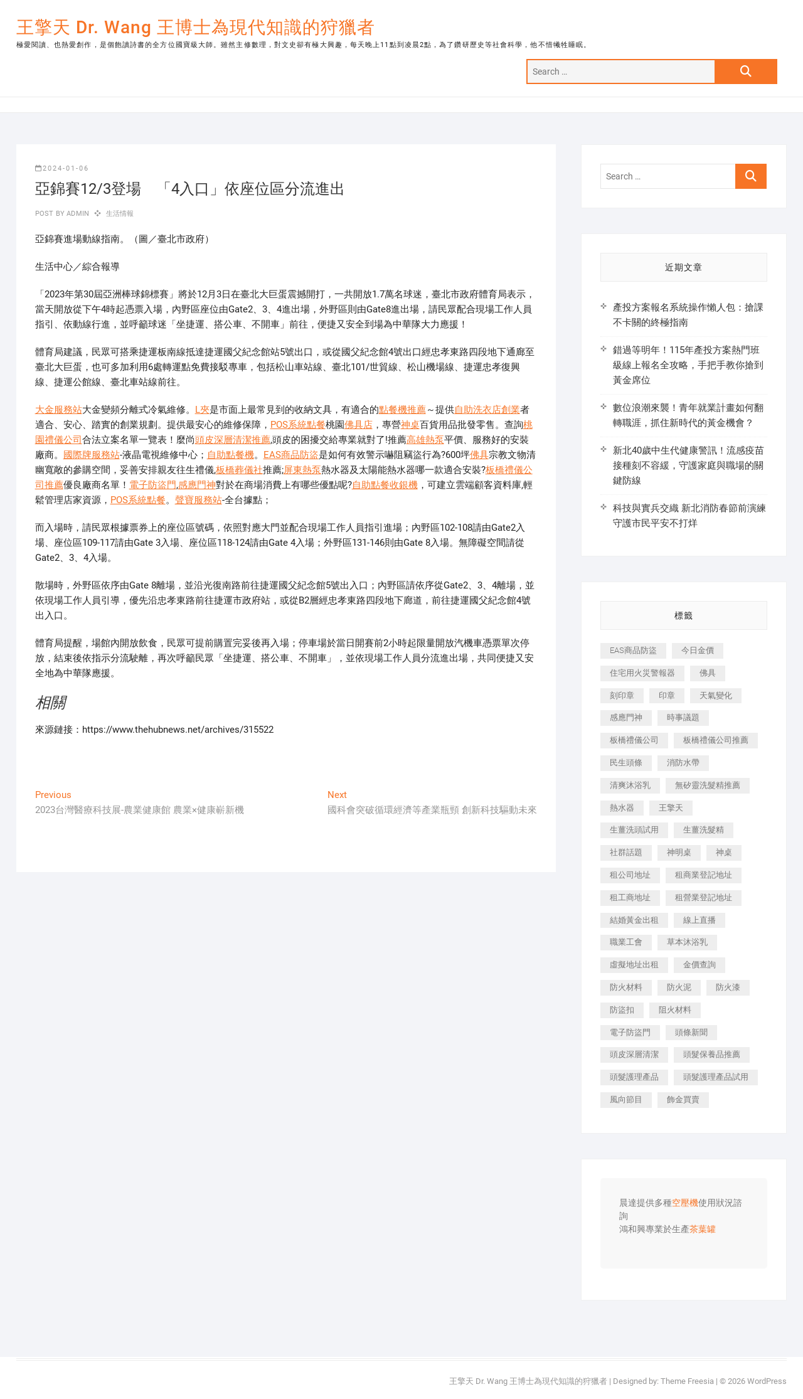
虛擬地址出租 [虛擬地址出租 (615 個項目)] (634, 964)
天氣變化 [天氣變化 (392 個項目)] (715, 695)
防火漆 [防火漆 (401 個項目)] (728, 987)
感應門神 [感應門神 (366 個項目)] (626, 717)
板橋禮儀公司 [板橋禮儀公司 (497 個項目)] (634, 740)
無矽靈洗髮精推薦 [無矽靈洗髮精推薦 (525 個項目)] (707, 785)
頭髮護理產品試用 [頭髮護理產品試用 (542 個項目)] (715, 1077)
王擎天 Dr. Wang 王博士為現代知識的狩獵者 (195, 27)
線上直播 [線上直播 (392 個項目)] (699, 920)
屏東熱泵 (302, 470)
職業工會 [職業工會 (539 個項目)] (626, 942)
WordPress (767, 1381)
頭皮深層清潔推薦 (232, 439)
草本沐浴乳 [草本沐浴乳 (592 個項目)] (687, 942)
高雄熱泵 (425, 439)
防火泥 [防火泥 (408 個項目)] (679, 987)
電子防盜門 (152, 485)
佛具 (479, 454)
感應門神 (197, 485)
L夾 (202, 409)
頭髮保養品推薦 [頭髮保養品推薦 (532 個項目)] (711, 1054)
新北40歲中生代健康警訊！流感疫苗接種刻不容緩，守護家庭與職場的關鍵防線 (688, 465)
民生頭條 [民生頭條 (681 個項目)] (626, 762)
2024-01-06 (62, 168)
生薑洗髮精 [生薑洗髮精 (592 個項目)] (703, 829)
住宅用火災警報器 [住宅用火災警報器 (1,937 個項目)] (642, 673)
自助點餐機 (230, 454)
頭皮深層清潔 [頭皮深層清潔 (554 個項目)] (634, 1054)
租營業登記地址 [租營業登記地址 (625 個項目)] (703, 897)
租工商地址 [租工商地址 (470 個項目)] (630, 897)
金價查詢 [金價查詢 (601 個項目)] (699, 964)
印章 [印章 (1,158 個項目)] (667, 695)
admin (77, 214)
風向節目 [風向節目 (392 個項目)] (626, 1099)
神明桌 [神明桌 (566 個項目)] (679, 852)
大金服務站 (58, 409)
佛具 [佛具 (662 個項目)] (707, 673)
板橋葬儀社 (239, 470)
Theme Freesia (687, 1381)
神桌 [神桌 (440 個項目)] (724, 852)
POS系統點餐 (298, 424)
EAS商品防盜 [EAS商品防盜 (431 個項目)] (633, 650)
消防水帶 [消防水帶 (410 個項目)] (683, 762)
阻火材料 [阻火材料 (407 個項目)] (675, 1009)
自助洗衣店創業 (487, 409)
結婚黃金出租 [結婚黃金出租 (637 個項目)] (634, 920)
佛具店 (358, 424)
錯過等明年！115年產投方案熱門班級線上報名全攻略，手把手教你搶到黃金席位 (688, 365)
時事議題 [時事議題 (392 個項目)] (683, 717)
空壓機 (685, 1203)
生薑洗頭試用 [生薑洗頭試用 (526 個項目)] (634, 829)
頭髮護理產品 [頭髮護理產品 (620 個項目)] (634, 1077)
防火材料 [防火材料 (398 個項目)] (626, 987)
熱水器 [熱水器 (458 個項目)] (622, 807)
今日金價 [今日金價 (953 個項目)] (697, 650)
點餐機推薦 (402, 409)
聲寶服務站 (198, 500)
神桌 (410, 424)
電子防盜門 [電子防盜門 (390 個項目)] (630, 1032)
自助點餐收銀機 (385, 485)
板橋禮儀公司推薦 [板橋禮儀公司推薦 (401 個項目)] (715, 740)
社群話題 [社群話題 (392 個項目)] (626, 852)
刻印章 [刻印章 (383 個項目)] (622, 695)
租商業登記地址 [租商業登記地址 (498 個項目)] (703, 875)
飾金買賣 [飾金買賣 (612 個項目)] (683, 1099)
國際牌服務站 (91, 454)
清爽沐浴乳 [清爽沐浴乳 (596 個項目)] (630, 785)
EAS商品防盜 (291, 454)
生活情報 (120, 214)
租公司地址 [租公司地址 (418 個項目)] (630, 875)
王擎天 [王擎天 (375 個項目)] (671, 807)
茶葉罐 (702, 1230)
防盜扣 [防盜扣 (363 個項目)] (622, 1009)
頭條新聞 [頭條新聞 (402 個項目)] (691, 1032)
